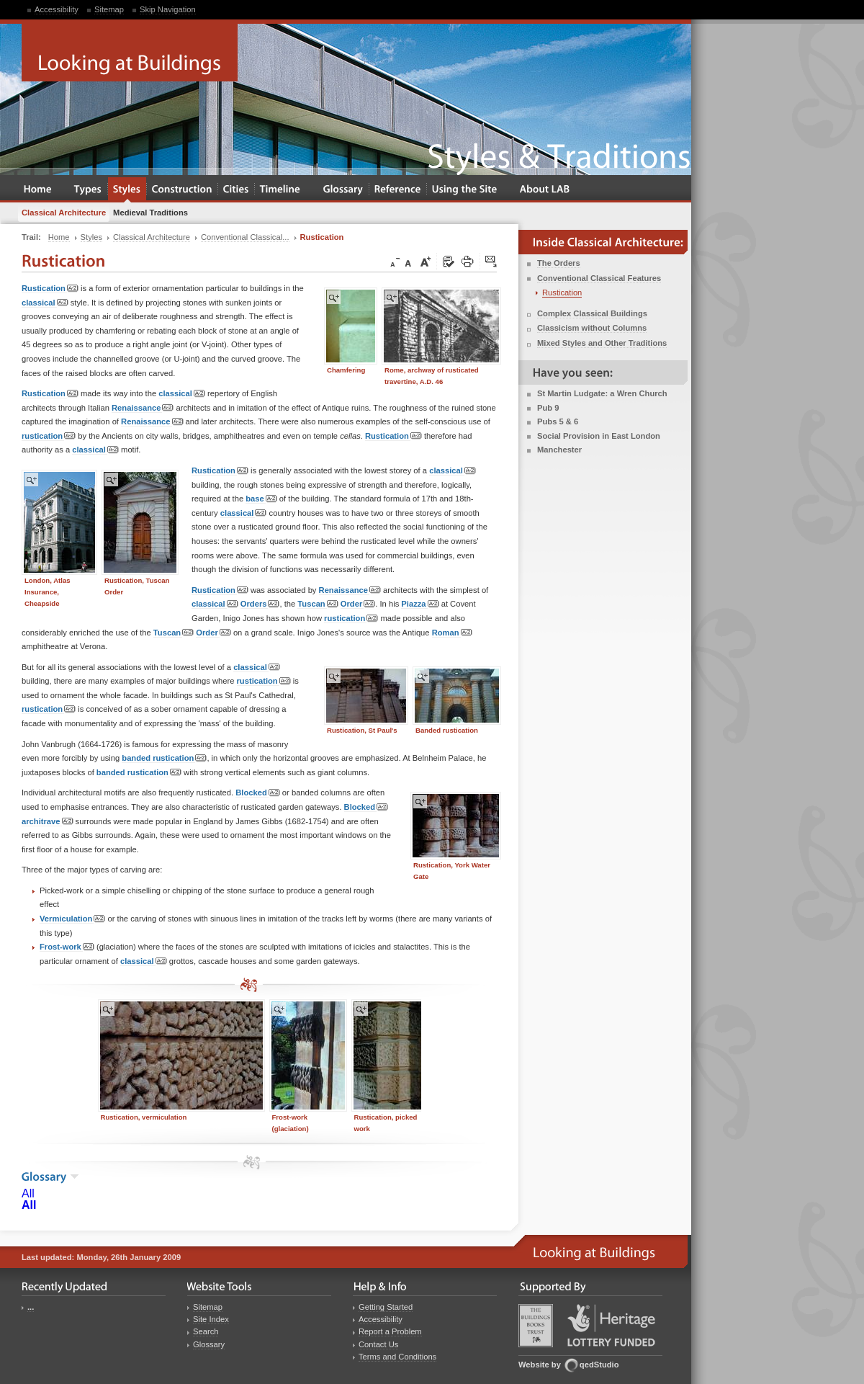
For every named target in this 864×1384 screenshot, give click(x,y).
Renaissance (143, 408)
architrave (47, 821)
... (30, 1307)
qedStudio (599, 1364)
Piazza (419, 604)
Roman (452, 633)
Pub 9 (548, 407)
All (28, 1193)
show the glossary (74, 1176)
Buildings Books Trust (535, 1325)
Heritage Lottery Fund (611, 1325)
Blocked (257, 793)
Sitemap (109, 9)
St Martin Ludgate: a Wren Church (602, 393)
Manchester (559, 449)
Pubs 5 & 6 (557, 421)
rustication (49, 436)
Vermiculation (72, 919)
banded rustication (164, 758)
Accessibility (56, 9)
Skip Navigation (168, 9)
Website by (539, 1364)
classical (45, 303)
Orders (260, 604)
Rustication (50, 288)
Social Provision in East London (598, 436)
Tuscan (317, 604)
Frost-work (67, 947)
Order (358, 604)
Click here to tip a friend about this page (492, 262)
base (261, 499)
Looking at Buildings (130, 52)
